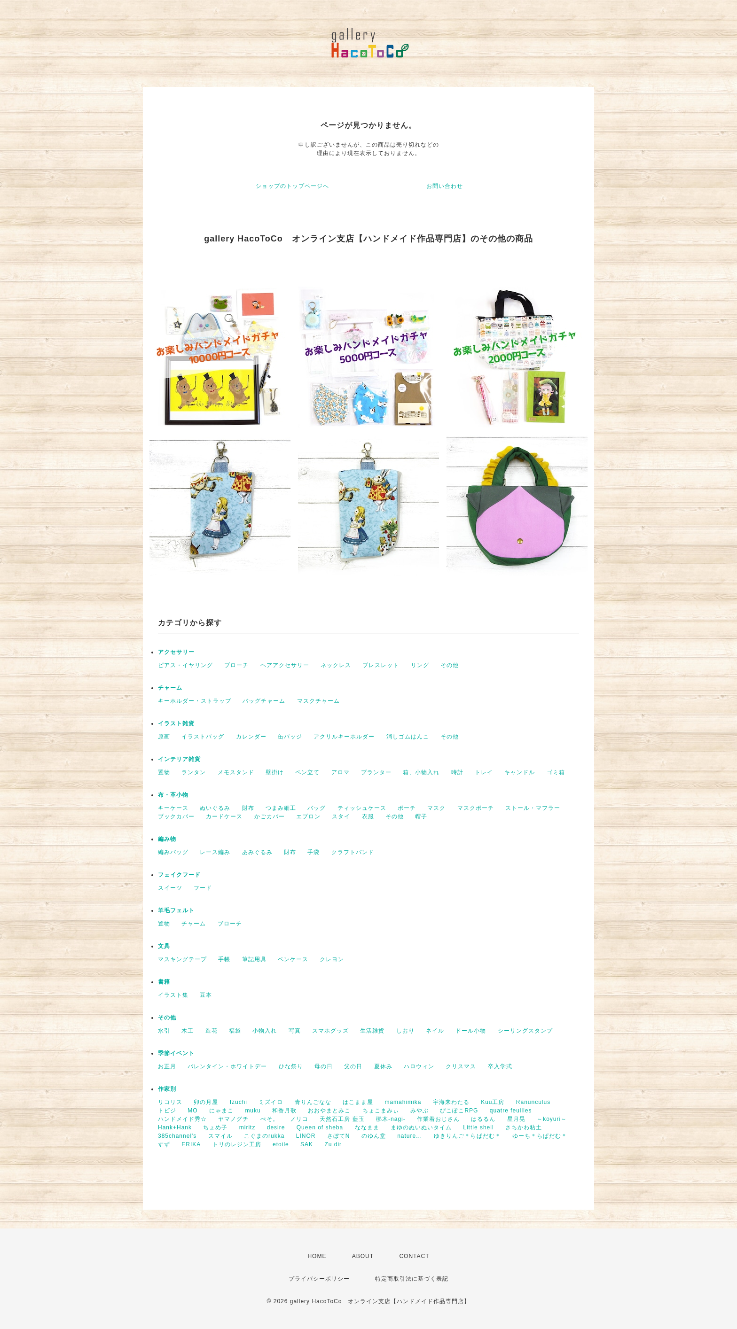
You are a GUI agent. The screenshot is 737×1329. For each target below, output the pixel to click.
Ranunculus (533, 1102)
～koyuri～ (552, 1119)
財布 (248, 808)
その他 (449, 665)
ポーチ (407, 808)
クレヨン (332, 959)
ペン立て (307, 772)
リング (420, 665)
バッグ (316, 808)
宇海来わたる (451, 1102)
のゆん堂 (373, 1136)
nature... (409, 1136)
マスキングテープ (182, 959)
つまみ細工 (281, 808)
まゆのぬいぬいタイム (421, 1127)
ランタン (193, 772)
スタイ (341, 816)
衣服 (368, 816)
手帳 (224, 959)
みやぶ (419, 1110)
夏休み (383, 1066)
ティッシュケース (361, 808)
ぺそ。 (269, 1119)
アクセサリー (176, 652)
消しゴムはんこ (407, 736)
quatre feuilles (511, 1110)
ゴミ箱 (556, 772)
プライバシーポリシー (319, 1278)
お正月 (167, 1066)
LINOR (306, 1136)
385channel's (177, 1136)
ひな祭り (291, 1066)
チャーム (170, 687)
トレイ (484, 772)
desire (276, 1127)
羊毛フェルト (176, 910)
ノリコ (299, 1119)
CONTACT (414, 1256)
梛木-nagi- (391, 1119)
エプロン (308, 816)
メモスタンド (236, 772)
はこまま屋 (358, 1102)
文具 (164, 946)
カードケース (224, 816)
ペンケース (293, 959)
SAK (306, 1144)
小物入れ (264, 1030)
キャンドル (519, 772)
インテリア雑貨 (179, 759)
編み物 (167, 839)
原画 (164, 736)
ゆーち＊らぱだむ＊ (539, 1136)
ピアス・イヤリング (185, 665)
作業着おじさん (438, 1119)
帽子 (421, 816)
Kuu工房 (492, 1102)
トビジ (167, 1110)
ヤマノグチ (233, 1119)
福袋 (235, 1030)
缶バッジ (290, 736)
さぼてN (338, 1136)
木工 (187, 1030)
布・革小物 (173, 795)
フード (203, 888)
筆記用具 (254, 959)
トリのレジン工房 (236, 1144)
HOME (316, 1256)
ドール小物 (470, 1030)
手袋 (313, 852)
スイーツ (170, 888)
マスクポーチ (475, 808)
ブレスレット (380, 665)
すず (164, 1144)
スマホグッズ (330, 1030)
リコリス (170, 1102)
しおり (405, 1030)
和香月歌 (284, 1110)
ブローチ (236, 665)
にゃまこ (221, 1110)
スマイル (220, 1136)
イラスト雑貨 (176, 723)
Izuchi (238, 1102)
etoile (281, 1144)
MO (192, 1110)
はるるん (483, 1119)
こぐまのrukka (264, 1136)
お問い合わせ (444, 186)
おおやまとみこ (329, 1110)
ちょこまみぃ (380, 1110)
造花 (211, 1030)
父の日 (353, 1066)
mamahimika (402, 1102)
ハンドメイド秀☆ (182, 1119)
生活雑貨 (372, 1030)
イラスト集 (173, 995)
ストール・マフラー (532, 808)
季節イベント (176, 1053)
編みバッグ (173, 852)
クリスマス (461, 1066)
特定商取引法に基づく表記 (411, 1278)
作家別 (167, 1089)
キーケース (173, 808)
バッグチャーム (264, 701)
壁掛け (275, 772)
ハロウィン (419, 1066)
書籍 (164, 982)
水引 (164, 1030)
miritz (247, 1127)
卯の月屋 (206, 1102)
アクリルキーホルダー (344, 736)
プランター (376, 772)
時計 (457, 772)
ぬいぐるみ (215, 808)
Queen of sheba (320, 1127)
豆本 (206, 995)
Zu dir (333, 1144)
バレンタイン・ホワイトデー (227, 1066)
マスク (436, 808)
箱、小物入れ (421, 772)
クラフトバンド (352, 852)
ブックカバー (176, 816)
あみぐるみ (257, 852)
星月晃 (516, 1119)
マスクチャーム (318, 701)
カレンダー (251, 736)
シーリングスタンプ (525, 1030)
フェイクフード (179, 874)
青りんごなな (313, 1102)
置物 (164, 772)
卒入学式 (500, 1066)
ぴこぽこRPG (459, 1110)
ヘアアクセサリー (284, 665)
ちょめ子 (215, 1127)
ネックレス (336, 665)
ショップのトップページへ (292, 186)
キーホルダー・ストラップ (194, 701)
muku (252, 1110)
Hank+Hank (175, 1127)
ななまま (367, 1127)
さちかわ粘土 (523, 1127)
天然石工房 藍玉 (342, 1119)
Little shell (478, 1127)
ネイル (435, 1030)
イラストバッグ (202, 736)
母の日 (323, 1066)
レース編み (215, 852)
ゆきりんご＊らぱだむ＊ (467, 1136)
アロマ (340, 772)
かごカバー (269, 816)
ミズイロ (271, 1102)
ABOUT (363, 1256)
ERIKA (191, 1144)
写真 (295, 1030)
